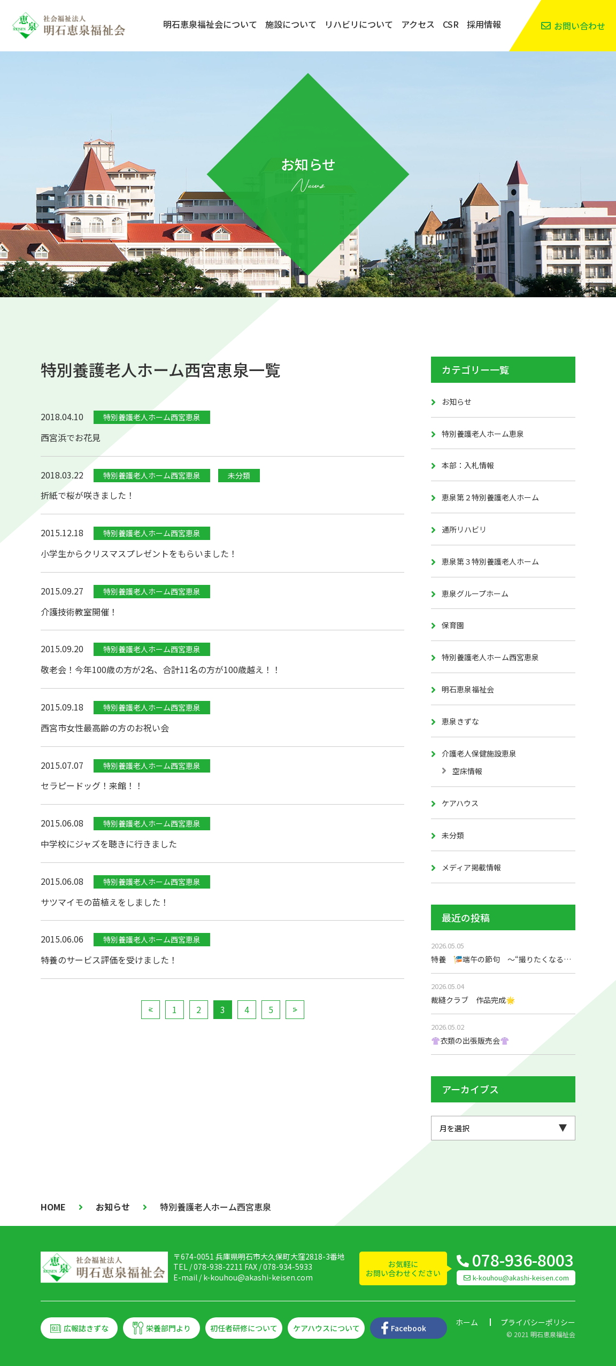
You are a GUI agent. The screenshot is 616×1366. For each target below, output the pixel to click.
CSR (451, 24)
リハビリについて (359, 24)
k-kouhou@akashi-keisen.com (258, 1277)
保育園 (453, 625)
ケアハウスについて (326, 1328)
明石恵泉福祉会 (468, 689)
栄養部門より (168, 1328)
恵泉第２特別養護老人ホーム (490, 497)
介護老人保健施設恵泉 (479, 753)
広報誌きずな (86, 1328)
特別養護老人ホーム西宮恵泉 (490, 657)
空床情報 (467, 771)
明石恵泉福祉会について (210, 24)
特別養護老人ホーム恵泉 (483, 433)
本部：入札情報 (468, 465)
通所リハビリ (464, 529)
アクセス (418, 24)
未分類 (453, 835)
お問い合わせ (579, 25)
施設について (291, 24)
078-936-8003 (523, 1260)
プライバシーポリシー (537, 1322)
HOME (53, 1206)
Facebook (408, 1328)
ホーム (467, 1322)
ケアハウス (460, 803)
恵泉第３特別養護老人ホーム (490, 561)
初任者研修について (244, 1328)
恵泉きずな (460, 721)
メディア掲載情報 (471, 867)
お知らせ (457, 401)
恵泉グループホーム (475, 593)
